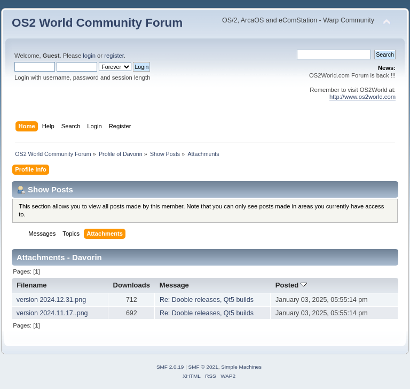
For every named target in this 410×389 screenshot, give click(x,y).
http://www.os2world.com (362, 97)
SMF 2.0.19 (170, 367)
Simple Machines (241, 367)
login (89, 55)
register (114, 55)
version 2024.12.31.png (51, 300)
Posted (291, 285)
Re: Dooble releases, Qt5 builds (207, 300)
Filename (32, 285)
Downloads (132, 285)
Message (174, 285)
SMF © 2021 (203, 367)
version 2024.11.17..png (52, 313)
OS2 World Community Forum (97, 22)
